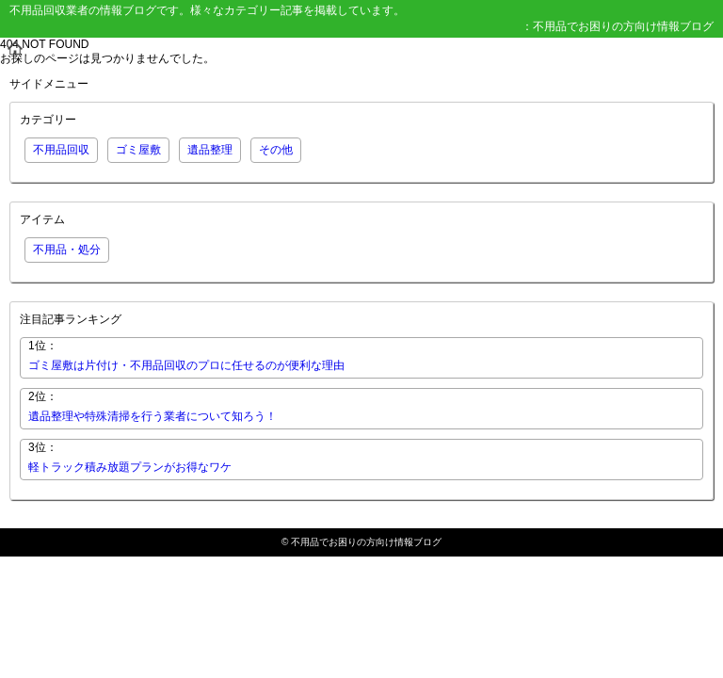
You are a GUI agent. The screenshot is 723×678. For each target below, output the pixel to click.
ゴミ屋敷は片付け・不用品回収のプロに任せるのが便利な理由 (186, 365)
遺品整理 (210, 149)
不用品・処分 (67, 249)
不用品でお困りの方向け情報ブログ (366, 542)
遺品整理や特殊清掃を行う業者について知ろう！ (152, 416)
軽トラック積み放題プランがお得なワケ (130, 467)
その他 (276, 149)
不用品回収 (61, 149)
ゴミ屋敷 (138, 149)
